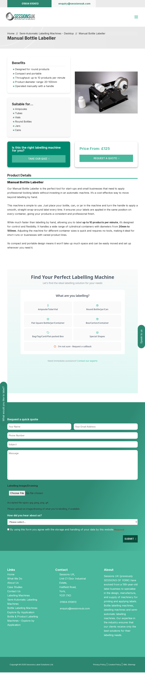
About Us (13, 583)
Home (10, 33)
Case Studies (14, 587)
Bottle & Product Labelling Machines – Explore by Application (22, 621)
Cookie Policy (114, 665)
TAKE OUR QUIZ (37, 159)
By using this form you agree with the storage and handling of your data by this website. (67, 529)
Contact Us (13, 591)
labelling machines (114, 610)
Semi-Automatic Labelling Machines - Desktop (46, 33)
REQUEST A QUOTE (105, 158)
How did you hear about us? (24, 516)
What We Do (14, 579)
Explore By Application (20, 612)
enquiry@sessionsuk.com (75, 608)
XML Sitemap (129, 665)
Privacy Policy (99, 665)
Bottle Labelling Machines (22, 608)
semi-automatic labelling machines (121, 614)
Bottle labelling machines (118, 606)
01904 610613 (68, 602)
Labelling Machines (18, 595)
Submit (129, 539)
